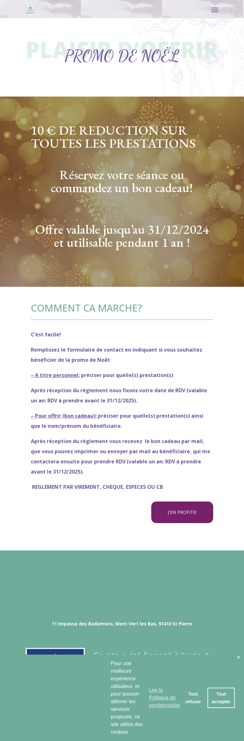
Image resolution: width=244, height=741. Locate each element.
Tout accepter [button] (221, 697)
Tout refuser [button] (193, 697)
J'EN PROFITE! (182, 512)
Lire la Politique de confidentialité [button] (164, 697)
